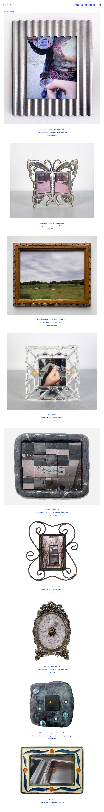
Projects (5, 5)
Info (11, 5)
